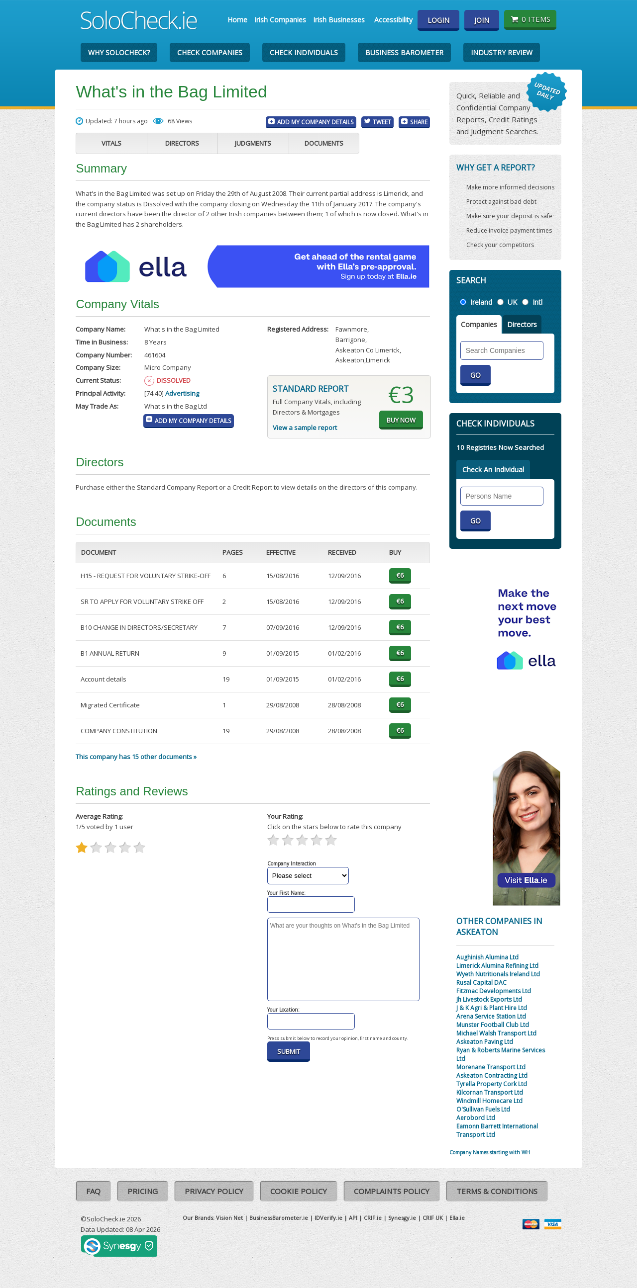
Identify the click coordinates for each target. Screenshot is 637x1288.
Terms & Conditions (496, 1191)
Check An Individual (493, 469)
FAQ (93, 1191)
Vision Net (229, 1217)
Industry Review (501, 52)
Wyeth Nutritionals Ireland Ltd (498, 974)
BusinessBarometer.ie (278, 1217)
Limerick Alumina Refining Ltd (497, 965)
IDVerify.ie (328, 1217)
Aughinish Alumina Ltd (487, 957)
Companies (479, 324)
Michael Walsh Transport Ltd (496, 1033)
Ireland (481, 302)
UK (512, 302)
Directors (182, 143)
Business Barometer (404, 52)
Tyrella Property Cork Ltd (491, 1084)
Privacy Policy (214, 1191)
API (353, 1217)
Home (237, 19)
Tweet (382, 122)
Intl (537, 302)
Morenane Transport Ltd (491, 1067)
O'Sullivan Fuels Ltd (483, 1109)
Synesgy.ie (402, 1217)
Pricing (142, 1191)
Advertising (182, 393)
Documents (324, 143)
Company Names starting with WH (489, 1152)
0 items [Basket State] (530, 19)
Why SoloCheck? (119, 52)
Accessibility (393, 19)
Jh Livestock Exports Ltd (489, 999)
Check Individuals (304, 52)
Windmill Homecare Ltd (489, 1101)
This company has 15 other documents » (136, 756)
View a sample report (305, 427)
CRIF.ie (373, 1217)
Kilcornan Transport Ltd (489, 1092)
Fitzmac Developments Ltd (493, 991)
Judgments (253, 143)
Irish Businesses (339, 19)
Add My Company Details (315, 122)
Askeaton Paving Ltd (484, 1041)
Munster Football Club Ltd (492, 1025)
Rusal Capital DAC (481, 982)
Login (438, 20)
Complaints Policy (391, 1191)
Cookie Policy (298, 1191)
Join (481, 20)
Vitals (111, 143)
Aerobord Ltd (475, 1118)
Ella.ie (457, 1217)
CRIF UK (433, 1217)
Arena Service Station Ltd (491, 1016)
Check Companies (209, 52)
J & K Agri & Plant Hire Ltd (491, 1008)
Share (418, 122)
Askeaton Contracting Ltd (492, 1075)
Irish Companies (280, 19)
